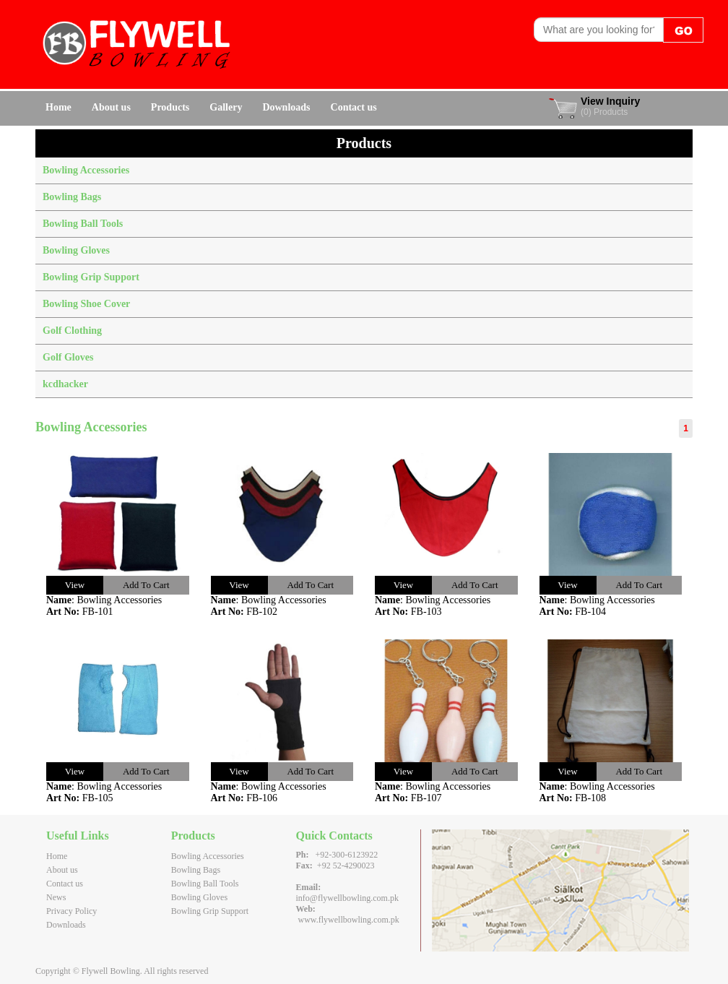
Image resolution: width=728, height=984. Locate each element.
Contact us (354, 107)
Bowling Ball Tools (83, 223)
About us (111, 107)
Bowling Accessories (86, 170)
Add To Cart (146, 584)
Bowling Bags (72, 196)
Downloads (286, 107)
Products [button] (170, 107)
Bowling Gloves (76, 250)
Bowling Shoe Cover (86, 303)
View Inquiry (610, 101)
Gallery (225, 107)
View (74, 584)
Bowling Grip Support (91, 277)
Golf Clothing (72, 330)
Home (59, 107)
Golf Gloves (68, 357)
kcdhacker (65, 384)
